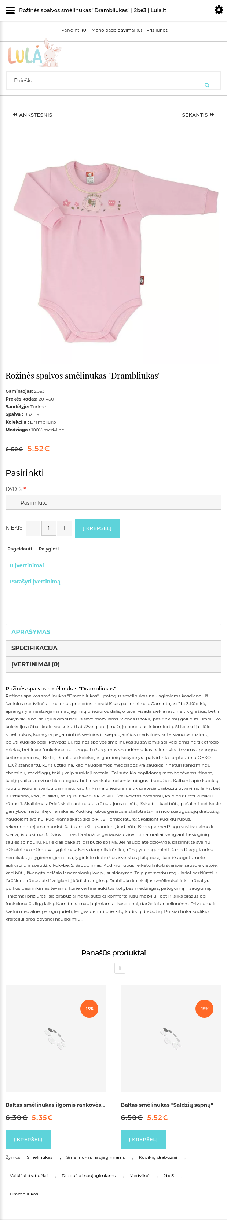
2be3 (169, 1177)
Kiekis (14, 527)
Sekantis (197, 115)
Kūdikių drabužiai (158, 1158)
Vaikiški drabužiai (29, 1177)
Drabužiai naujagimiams (89, 1177)
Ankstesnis (33, 115)
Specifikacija (34, 648)
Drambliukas (24, 1195)
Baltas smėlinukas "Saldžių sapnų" (167, 1105)
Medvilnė (139, 1177)
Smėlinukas (39, 1158)
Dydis (14, 489)
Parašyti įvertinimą (35, 582)
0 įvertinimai (27, 566)
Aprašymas (30, 632)
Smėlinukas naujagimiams (95, 1158)
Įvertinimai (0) (35, 664)
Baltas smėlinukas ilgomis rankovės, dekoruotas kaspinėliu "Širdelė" (97, 1105)
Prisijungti (157, 30)
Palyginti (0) (74, 30)
